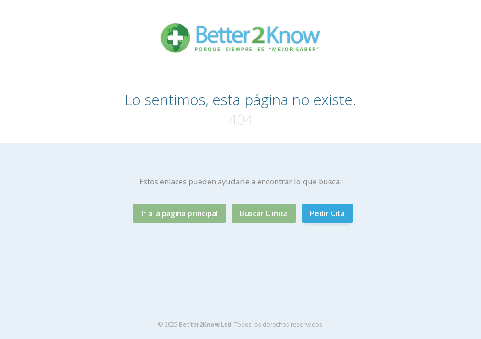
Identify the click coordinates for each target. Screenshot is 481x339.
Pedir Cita (327, 213)
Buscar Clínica (264, 213)
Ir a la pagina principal (179, 213)
